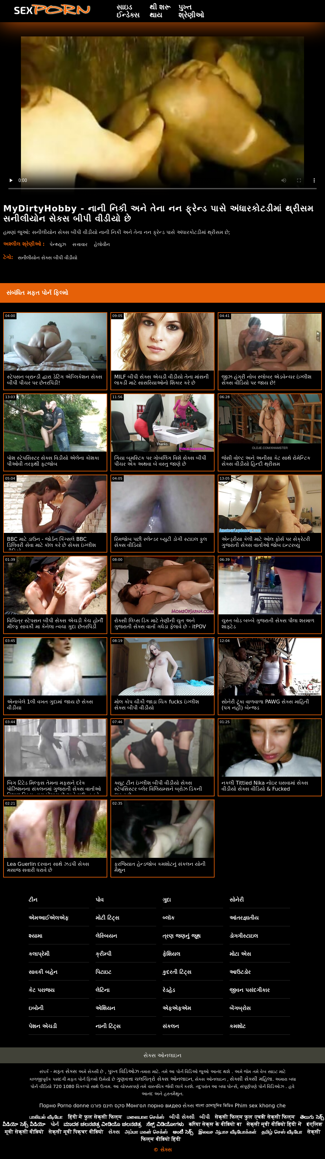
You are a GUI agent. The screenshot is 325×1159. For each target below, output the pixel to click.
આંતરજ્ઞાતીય (244, 918)
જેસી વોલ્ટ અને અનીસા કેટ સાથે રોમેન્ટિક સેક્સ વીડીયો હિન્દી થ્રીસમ (266, 461)
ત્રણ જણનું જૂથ (181, 936)
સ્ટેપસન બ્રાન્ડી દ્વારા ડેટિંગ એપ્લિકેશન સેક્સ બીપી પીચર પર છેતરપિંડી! (54, 380)
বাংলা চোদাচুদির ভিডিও (214, 1106)
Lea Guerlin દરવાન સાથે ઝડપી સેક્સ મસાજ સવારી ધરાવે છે (48, 867)
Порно (47, 1106)
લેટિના (102, 990)
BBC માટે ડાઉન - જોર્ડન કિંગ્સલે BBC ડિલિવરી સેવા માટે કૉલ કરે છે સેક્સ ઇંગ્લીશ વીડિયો (51, 545)
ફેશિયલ (171, 954)
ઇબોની (36, 1008)
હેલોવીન (104, 244)
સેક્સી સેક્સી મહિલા (251, 1079)
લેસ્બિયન (106, 936)
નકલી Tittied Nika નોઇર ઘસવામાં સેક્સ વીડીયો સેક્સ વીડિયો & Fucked (265, 786)
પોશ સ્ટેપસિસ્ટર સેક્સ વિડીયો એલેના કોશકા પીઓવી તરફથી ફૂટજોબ (53, 461)
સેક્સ (188, 1106)
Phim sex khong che (260, 1106)
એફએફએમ (176, 1008)
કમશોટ (237, 1026)
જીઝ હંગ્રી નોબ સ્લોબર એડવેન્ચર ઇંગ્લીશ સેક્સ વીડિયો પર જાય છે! (266, 380)
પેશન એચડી (43, 1026)
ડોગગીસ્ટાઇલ (243, 936)
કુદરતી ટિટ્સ (176, 972)
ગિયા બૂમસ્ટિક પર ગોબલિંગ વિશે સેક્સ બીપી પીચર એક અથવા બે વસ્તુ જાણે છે (160, 461)
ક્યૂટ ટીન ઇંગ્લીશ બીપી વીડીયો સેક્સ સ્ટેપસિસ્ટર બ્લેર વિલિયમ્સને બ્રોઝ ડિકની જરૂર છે (158, 789)
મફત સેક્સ (65, 1071)
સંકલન (170, 1026)
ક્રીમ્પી (103, 954)
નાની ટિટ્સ (108, 1026)
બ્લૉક (168, 918)
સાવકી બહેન (43, 972)
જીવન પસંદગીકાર (249, 990)
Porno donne (73, 1106)
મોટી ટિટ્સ (107, 918)
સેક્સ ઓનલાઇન (162, 1055)
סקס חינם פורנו (107, 1106)
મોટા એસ (240, 954)
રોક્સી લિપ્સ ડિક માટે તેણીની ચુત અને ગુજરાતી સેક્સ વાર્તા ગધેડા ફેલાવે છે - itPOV (160, 624)
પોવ (100, 900)
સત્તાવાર (81, 244)
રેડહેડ (168, 990)
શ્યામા (35, 936)
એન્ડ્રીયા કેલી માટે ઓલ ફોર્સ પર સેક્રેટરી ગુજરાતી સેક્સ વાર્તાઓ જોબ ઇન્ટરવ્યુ (266, 542)
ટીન (33, 900)
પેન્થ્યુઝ (58, 244)
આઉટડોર (240, 972)
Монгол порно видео (153, 1106)
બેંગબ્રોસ (240, 1008)
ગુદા (166, 900)
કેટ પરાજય (42, 990)
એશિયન (105, 1008)
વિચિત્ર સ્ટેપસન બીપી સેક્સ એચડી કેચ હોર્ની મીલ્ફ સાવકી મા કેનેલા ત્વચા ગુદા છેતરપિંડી (55, 624)
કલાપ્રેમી (39, 954)
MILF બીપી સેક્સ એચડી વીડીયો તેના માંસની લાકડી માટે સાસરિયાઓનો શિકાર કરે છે (161, 380)
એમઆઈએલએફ (49, 918)
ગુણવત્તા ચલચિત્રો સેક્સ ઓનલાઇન (154, 1079)
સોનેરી (236, 900)
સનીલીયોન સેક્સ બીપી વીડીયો (50, 258)
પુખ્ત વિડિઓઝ (123, 1071)
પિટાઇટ (103, 972)
